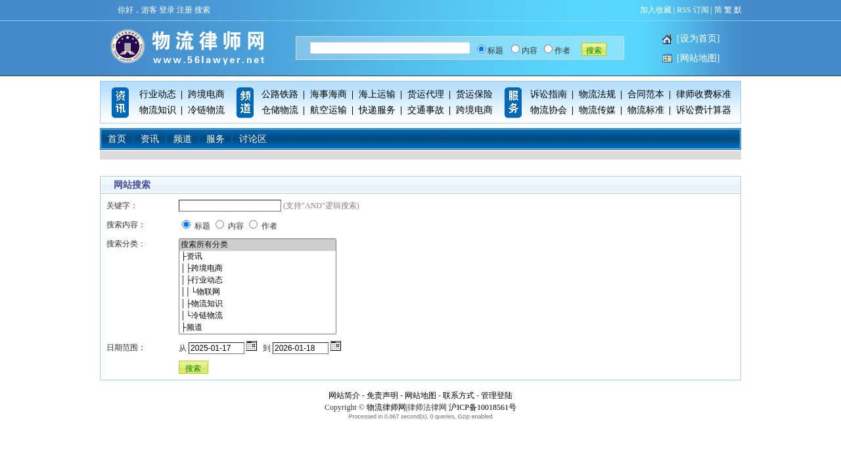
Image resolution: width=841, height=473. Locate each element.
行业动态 (157, 94)
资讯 (150, 139)
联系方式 (458, 395)
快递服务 (377, 110)
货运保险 (474, 94)
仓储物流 (279, 110)
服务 (215, 139)
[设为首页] (698, 38)
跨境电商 (206, 94)
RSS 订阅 (692, 9)
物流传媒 (597, 110)
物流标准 (645, 110)
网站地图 (420, 395)
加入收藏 (655, 9)
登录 (167, 9)
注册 (185, 9)
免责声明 (382, 395)
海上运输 (377, 94)
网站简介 (344, 395)
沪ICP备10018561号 (482, 407)
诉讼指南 (548, 94)
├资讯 (257, 257)
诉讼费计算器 (703, 110)
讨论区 (253, 139)
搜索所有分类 (257, 245)
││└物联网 (257, 292)
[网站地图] (698, 58)
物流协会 (548, 110)
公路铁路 (279, 94)
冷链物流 (206, 110)
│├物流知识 (257, 304)
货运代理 (425, 94)
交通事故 (425, 110)
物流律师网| (387, 407)
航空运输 (328, 110)
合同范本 (645, 94)
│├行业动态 (257, 280)
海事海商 (328, 94)
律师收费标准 (703, 94)
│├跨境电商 (257, 269)
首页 (117, 139)
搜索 (202, 9)
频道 (182, 139)
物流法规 (597, 94)
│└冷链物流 (257, 316)
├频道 (257, 328)
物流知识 (157, 110)
